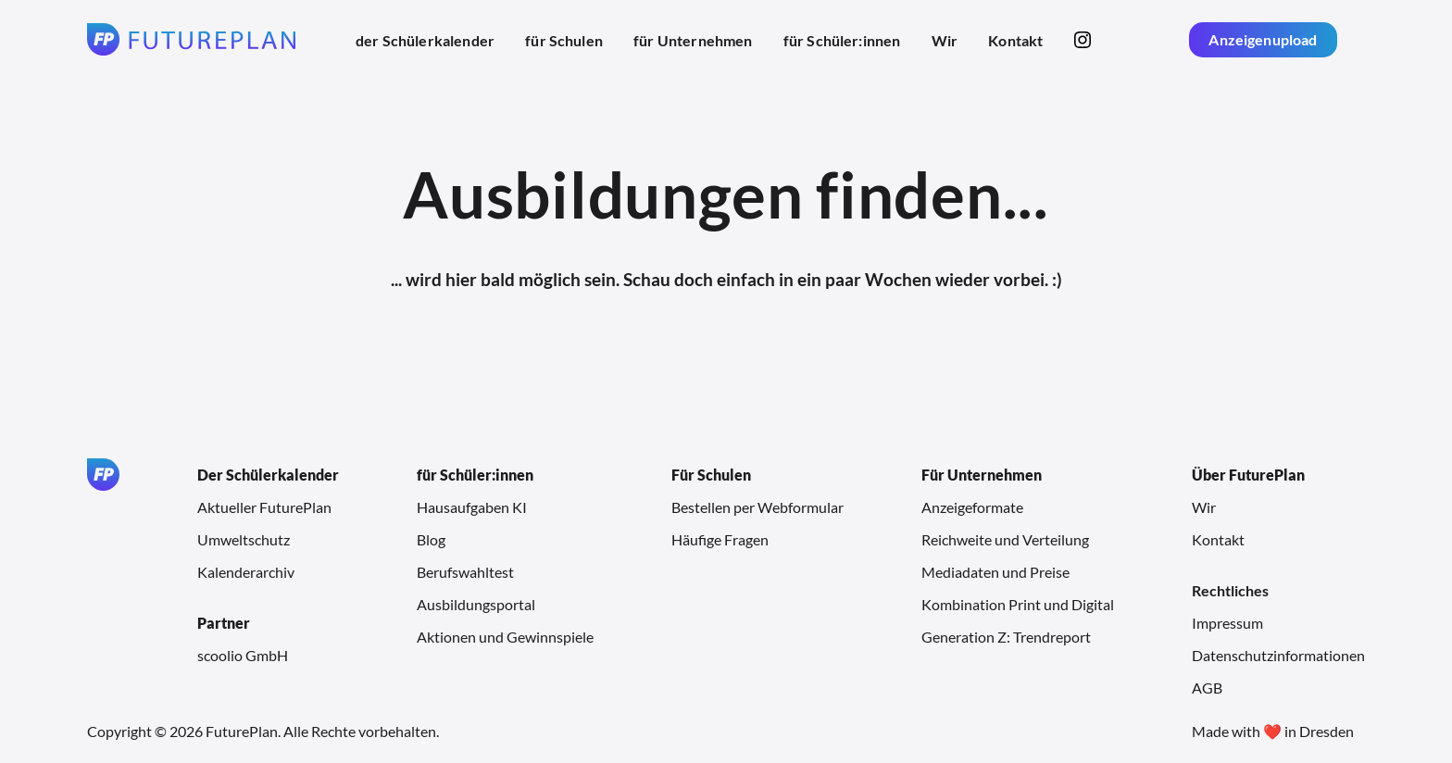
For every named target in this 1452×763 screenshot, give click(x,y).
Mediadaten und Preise (995, 572)
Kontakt (1015, 40)
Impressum (1227, 623)
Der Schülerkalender (268, 474)
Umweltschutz (243, 539)
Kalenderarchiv (245, 572)
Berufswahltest (465, 572)
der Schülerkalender (425, 40)
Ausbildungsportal (476, 604)
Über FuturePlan (1248, 474)
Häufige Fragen (720, 539)
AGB (1207, 687)
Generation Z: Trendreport (1006, 636)
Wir (945, 40)
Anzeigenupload (1262, 39)
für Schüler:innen (842, 40)
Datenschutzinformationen (1278, 655)
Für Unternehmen (981, 474)
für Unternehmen (692, 40)
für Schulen (564, 40)
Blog (431, 539)
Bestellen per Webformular (757, 507)
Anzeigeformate (972, 507)
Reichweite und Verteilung (1005, 539)
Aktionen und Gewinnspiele (505, 636)
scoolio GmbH (242, 655)
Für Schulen (711, 474)
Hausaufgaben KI (472, 507)
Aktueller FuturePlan (264, 507)
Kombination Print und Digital (1017, 604)
